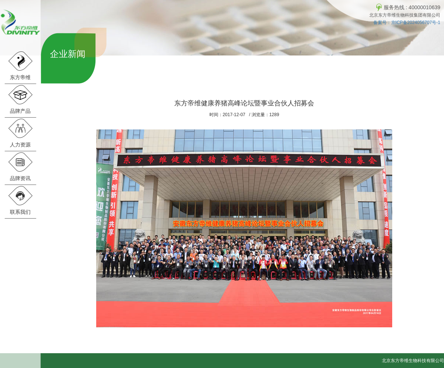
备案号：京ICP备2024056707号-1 (406, 22)
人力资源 (20, 133)
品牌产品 (20, 99)
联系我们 (20, 200)
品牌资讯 (20, 166)
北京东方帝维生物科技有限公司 (413, 360)
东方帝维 (20, 65)
